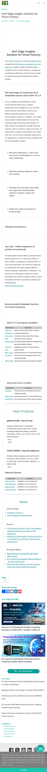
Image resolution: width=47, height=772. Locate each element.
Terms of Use (7, 764)
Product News (24, 21)
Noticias (5, 9)
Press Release (9, 729)
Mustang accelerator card (28, 64)
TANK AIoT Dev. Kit (16, 61)
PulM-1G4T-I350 (10, 481)
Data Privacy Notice (33, 762)
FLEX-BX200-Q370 (34, 61)
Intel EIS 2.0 (9, 67)
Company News (9, 726)
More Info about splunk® (14, 286)
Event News (8, 736)
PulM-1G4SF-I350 (10, 484)
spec (9, 439)
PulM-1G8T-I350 (10, 487)
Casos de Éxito (9, 734)
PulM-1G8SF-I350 (10, 489)
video (10, 442)
